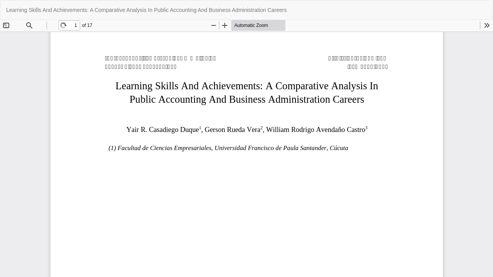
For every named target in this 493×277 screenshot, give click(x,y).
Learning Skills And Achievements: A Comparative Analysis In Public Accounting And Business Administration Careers (146, 10)
